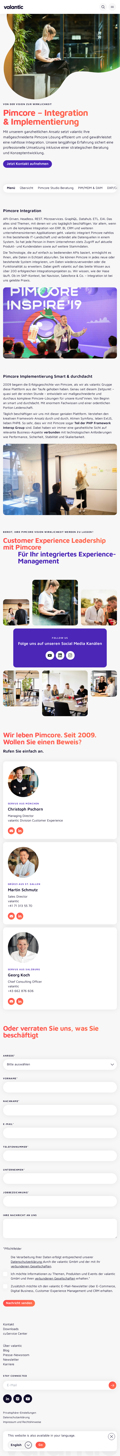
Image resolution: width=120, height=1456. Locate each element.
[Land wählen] (20, 1445)
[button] (112, 7)
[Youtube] (50, 655)
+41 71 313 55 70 (20, 905)
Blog (6, 1350)
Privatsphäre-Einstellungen (19, 1412)
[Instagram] (70, 655)
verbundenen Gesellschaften (31, 1266)
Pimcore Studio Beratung (55, 188)
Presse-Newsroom (16, 1355)
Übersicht (26, 188)
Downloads (11, 1329)
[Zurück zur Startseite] (13, 7)
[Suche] (103, 7)
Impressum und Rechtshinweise (22, 1421)
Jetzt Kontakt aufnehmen (27, 163)
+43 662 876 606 (21, 991)
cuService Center (15, 1333)
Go (40, 1444)
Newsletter (11, 1359)
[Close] (111, 1436)
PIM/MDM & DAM (90, 188)
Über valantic (12, 1345)
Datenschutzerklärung (27, 1261)
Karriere (8, 1364)
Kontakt (8, 1324)
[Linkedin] (60, 655)
